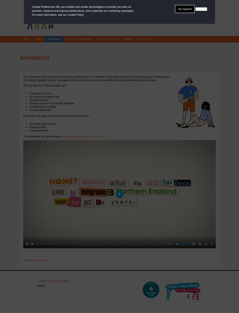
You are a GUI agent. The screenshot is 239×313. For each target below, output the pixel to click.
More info (201, 9)
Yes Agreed (185, 9)
